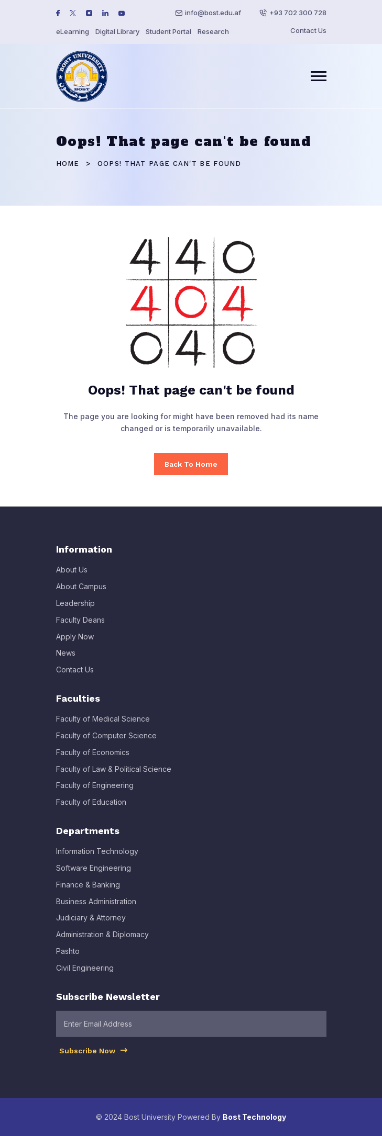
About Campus (81, 593)
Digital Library (117, 31)
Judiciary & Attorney (91, 924)
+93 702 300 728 (297, 12)
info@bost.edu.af (213, 12)
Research (213, 31)
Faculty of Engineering (95, 792)
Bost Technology (254, 1116)
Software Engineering (93, 874)
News (65, 659)
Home (68, 163)
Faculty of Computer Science (106, 741)
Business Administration (96, 907)
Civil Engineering (85, 974)
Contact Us (308, 30)
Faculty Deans (80, 626)
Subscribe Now (94, 1056)
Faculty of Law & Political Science (113, 775)
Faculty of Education (91, 808)
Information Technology (97, 857)
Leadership (75, 609)
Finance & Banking (88, 890)
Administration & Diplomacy (102, 941)
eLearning (72, 31)
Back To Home (191, 464)
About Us (72, 576)
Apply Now (75, 642)
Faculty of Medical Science (103, 725)
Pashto (68, 957)
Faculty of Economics (92, 758)
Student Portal (168, 31)
